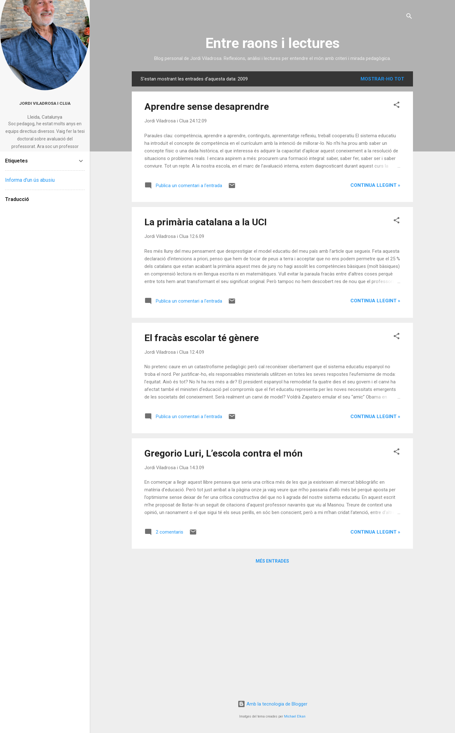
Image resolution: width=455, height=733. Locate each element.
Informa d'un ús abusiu (30, 180)
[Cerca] (409, 17)
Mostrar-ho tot (382, 79)
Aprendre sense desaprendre (206, 106)
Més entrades (272, 561)
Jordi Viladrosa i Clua (44, 103)
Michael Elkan (295, 716)
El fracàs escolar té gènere (201, 337)
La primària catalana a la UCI (205, 222)
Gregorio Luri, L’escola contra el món (223, 453)
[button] (396, 106)
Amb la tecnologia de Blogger (272, 704)
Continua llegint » (375, 185)
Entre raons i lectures (272, 43)
